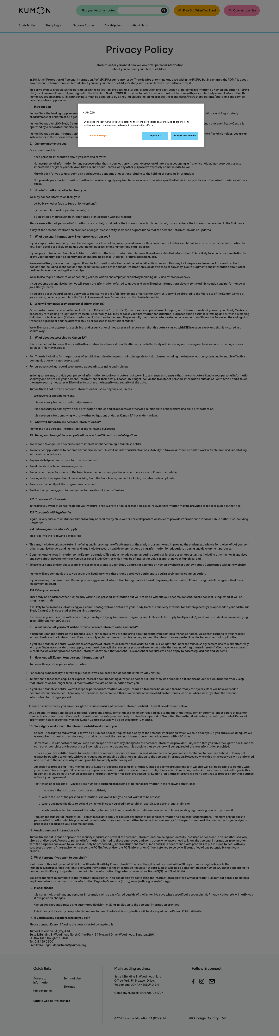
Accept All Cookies (184, 135)
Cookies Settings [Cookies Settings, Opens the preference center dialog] (97, 135)
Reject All (155, 135)
